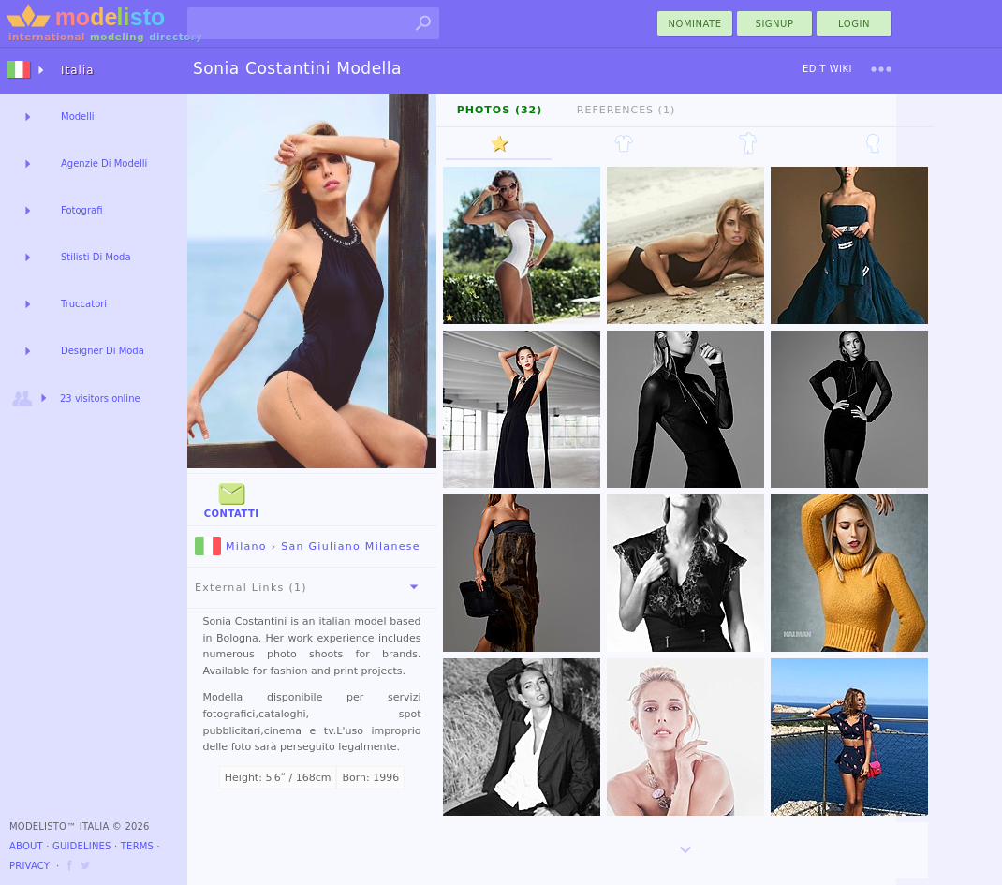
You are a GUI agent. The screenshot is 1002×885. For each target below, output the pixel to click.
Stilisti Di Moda (96, 257)
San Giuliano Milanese (350, 546)
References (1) (626, 110)
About (26, 846)
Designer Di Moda (102, 351)
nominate (695, 24)
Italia (78, 70)
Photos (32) (500, 110)
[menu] (881, 69)
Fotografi (81, 210)
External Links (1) (310, 587)
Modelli (78, 116)
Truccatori (84, 304)
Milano (231, 546)
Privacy (29, 866)
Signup (775, 24)
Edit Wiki (827, 69)
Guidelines (81, 846)
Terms (137, 846)
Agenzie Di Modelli (104, 163)
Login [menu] (854, 24)
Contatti (231, 499)
